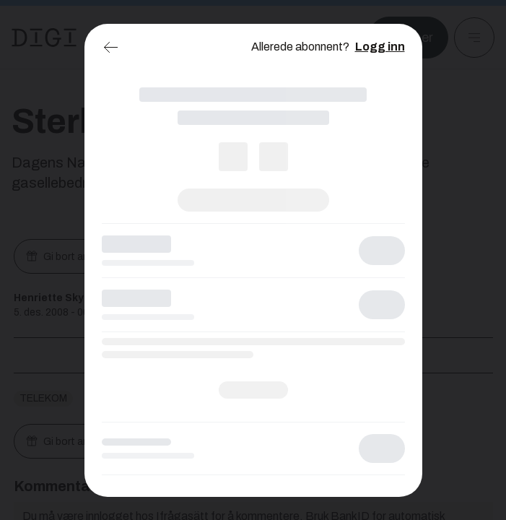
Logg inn (380, 46)
